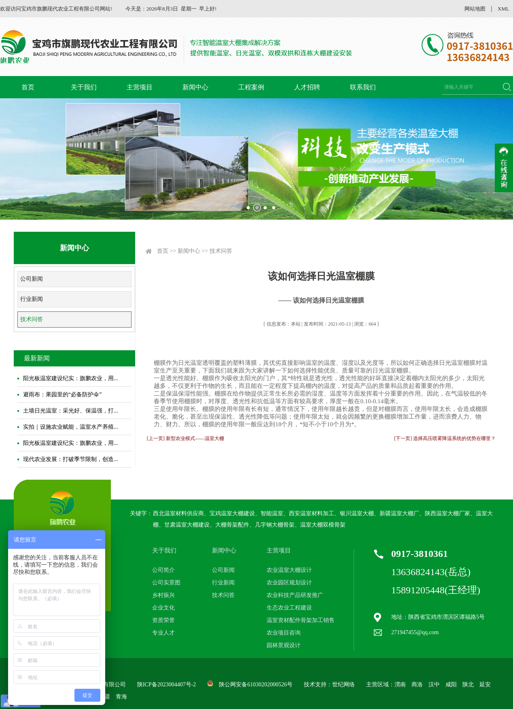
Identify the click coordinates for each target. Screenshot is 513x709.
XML (503, 9)
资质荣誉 (163, 620)
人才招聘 (307, 87)
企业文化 (163, 608)
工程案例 (251, 87)
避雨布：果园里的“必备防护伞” (62, 395)
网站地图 (474, 9)
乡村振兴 (163, 595)
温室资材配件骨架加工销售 (301, 620)
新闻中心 (195, 87)
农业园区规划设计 (289, 583)
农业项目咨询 (284, 633)
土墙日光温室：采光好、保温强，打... (70, 411)
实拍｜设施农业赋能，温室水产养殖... (70, 427)
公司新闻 (31, 279)
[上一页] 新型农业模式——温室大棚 (185, 438)
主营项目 (140, 87)
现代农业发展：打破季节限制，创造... (70, 459)
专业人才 (163, 633)
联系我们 (363, 87)
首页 (27, 87)
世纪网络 (343, 684)
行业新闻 (31, 299)
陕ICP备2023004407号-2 (166, 684)
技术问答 (31, 319)
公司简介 (163, 570)
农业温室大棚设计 (289, 570)
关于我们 (84, 87)
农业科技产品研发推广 (295, 595)
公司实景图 (166, 583)
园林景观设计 (284, 645)
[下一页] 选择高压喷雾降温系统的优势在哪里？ (445, 438)
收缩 (504, 168)
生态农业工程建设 (289, 608)
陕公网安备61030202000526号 (256, 684)
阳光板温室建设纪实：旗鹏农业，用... (70, 378)
